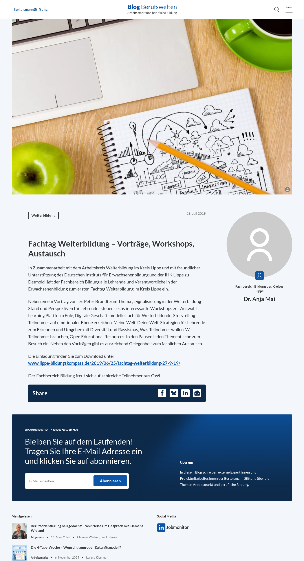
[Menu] (289, 9)
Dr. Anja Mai (259, 298)
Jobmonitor (161, 527)
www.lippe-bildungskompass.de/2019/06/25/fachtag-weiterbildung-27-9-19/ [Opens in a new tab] (104, 363)
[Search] (276, 9)
